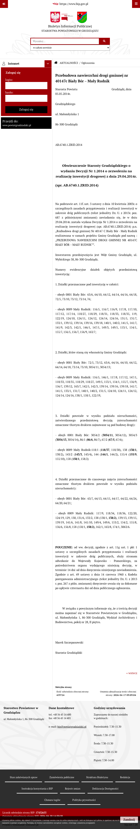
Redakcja (125, 777)
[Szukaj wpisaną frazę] (104, 41)
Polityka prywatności (84, 800)
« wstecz (131, 673)
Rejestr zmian (72, 788)
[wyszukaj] (64, 41)
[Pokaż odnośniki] (4, 4)
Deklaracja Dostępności (105, 788)
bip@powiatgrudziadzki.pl (71, 726)
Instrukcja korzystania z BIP (37, 788)
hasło (8, 92)
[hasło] (26, 98)
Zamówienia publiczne (61, 777)
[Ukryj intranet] (48, 63)
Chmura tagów (52, 800)
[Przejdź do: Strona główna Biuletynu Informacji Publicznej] (56, 62)
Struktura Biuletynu (97, 777)
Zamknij (129, 820)
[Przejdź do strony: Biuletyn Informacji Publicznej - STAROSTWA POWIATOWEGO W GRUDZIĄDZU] (70, 23)
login (8, 80)
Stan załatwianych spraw (23, 777)
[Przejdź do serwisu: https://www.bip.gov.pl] (70, 4)
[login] (26, 85)
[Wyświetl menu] (136, 4)
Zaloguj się (26, 109)
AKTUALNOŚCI (69, 63)
